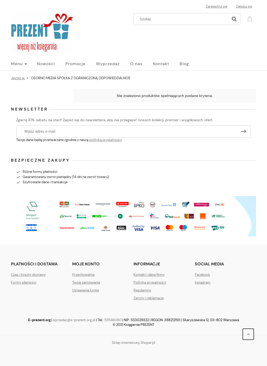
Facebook (202, 274)
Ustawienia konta (85, 290)
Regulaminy (142, 290)
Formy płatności (23, 282)
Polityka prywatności (150, 282)
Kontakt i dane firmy (149, 274)
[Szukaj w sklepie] (182, 19)
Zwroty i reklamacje (149, 298)
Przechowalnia (83, 274)
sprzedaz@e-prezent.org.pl (74, 320)
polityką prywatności (105, 140)
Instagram (202, 282)
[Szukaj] (234, 19)
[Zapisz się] (243, 131)
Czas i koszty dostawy (28, 274)
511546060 (113, 320)
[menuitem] (24, 63)
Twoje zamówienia (86, 282)
